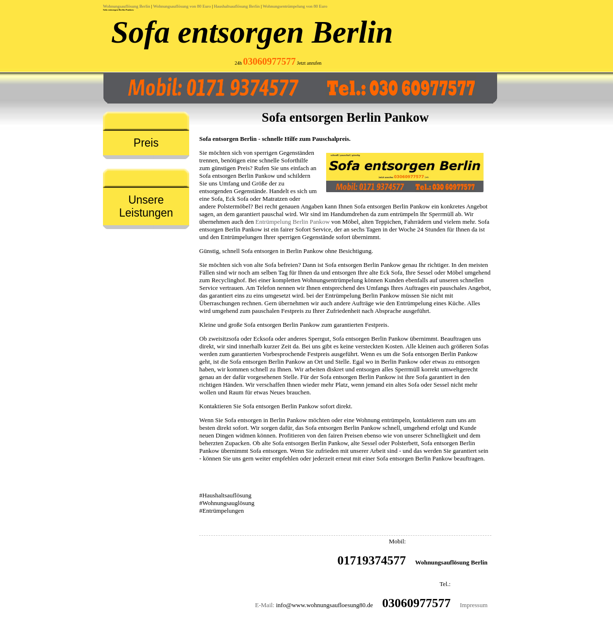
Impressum (474, 605)
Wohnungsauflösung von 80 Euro (182, 6)
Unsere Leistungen (146, 206)
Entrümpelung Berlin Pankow (292, 221)
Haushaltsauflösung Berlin (237, 6)
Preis (146, 143)
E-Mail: (264, 605)
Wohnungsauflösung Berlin (126, 6)
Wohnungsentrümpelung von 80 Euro (294, 6)
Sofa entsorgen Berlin (252, 32)
